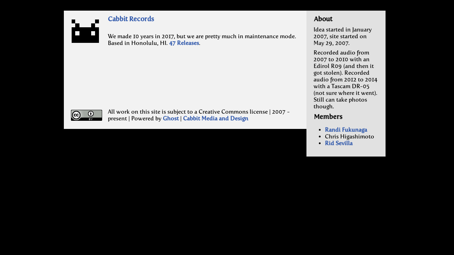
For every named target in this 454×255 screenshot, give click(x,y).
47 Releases (184, 43)
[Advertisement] (156, 84)
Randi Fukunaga (346, 129)
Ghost (171, 118)
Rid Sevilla (339, 143)
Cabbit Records (131, 19)
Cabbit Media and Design (215, 118)
